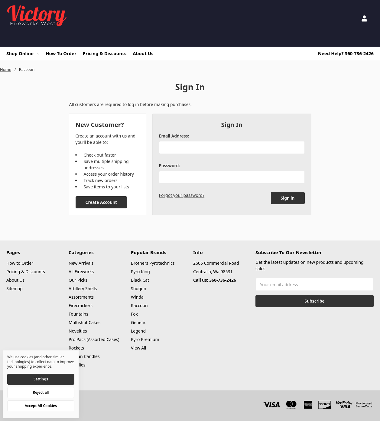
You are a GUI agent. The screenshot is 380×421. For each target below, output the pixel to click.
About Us (143, 53)
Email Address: (174, 136)
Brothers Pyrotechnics (152, 263)
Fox (134, 314)
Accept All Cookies (41, 405)
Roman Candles (84, 356)
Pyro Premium (145, 339)
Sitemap (14, 288)
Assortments (81, 297)
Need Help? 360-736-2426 (346, 53)
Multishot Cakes (84, 322)
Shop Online (22, 53)
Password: (169, 165)
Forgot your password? (181, 195)
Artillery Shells (83, 288)
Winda (137, 297)
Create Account (101, 202)
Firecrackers (81, 305)
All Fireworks (81, 271)
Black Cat (140, 280)
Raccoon (139, 305)
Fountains (78, 314)
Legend (138, 331)
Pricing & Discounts (105, 53)
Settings (41, 379)
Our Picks (78, 280)
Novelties (78, 331)
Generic (138, 322)
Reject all (41, 392)
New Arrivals (81, 263)
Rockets (76, 348)
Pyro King (140, 271)
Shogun (138, 288)
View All (138, 348)
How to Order (61, 53)
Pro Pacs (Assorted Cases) (94, 339)
